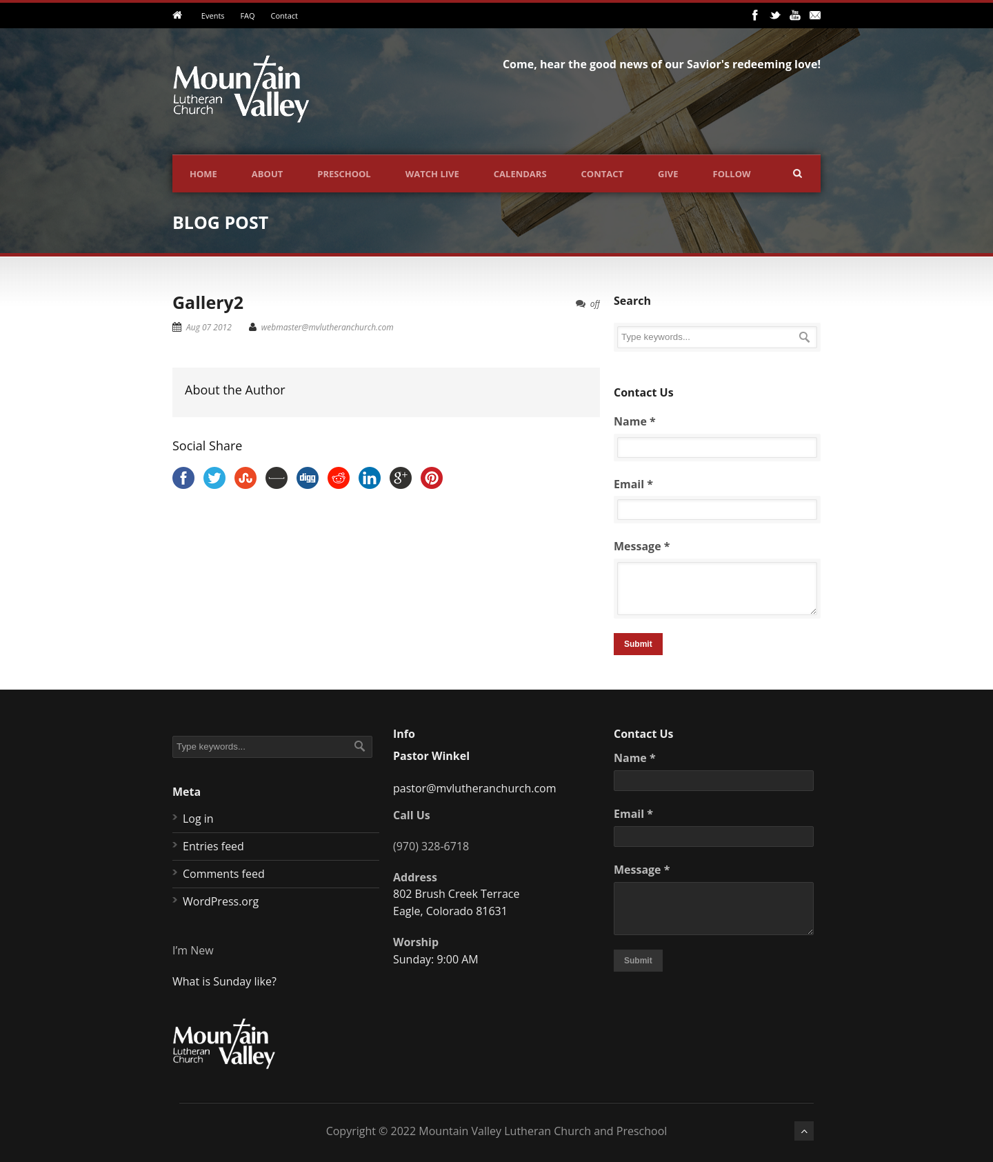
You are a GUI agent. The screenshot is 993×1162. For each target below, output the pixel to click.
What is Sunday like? (224, 981)
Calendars (520, 174)
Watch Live (432, 174)
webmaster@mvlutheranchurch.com (327, 327)
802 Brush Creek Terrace (456, 893)
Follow (732, 174)
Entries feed (213, 846)
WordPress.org (221, 901)
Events (213, 15)
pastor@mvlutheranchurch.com (474, 788)
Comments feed (224, 873)
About (267, 174)
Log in (198, 818)
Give (668, 174)
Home (203, 174)
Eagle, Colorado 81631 (450, 911)
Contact (284, 15)
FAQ (247, 15)
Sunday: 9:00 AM (436, 959)
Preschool (343, 174)
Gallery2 (207, 302)
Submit (638, 644)
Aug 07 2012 (209, 327)
